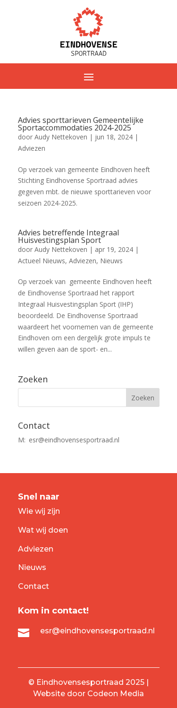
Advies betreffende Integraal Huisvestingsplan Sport (68, 236)
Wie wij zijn (39, 511)
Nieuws (111, 260)
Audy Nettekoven (60, 136)
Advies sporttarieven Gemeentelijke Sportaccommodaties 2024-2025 (80, 124)
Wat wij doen (43, 530)
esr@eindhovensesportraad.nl (74, 439)
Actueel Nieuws (41, 260)
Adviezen (31, 148)
